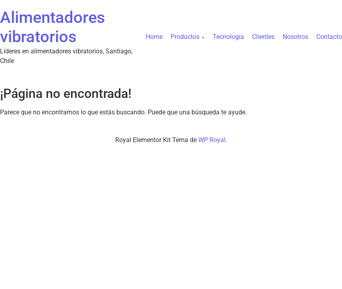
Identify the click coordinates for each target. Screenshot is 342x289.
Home (154, 37)
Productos (185, 37)
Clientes (263, 37)
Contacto (329, 37)
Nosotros (295, 37)
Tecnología (228, 37)
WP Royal (212, 140)
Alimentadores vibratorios (52, 27)
